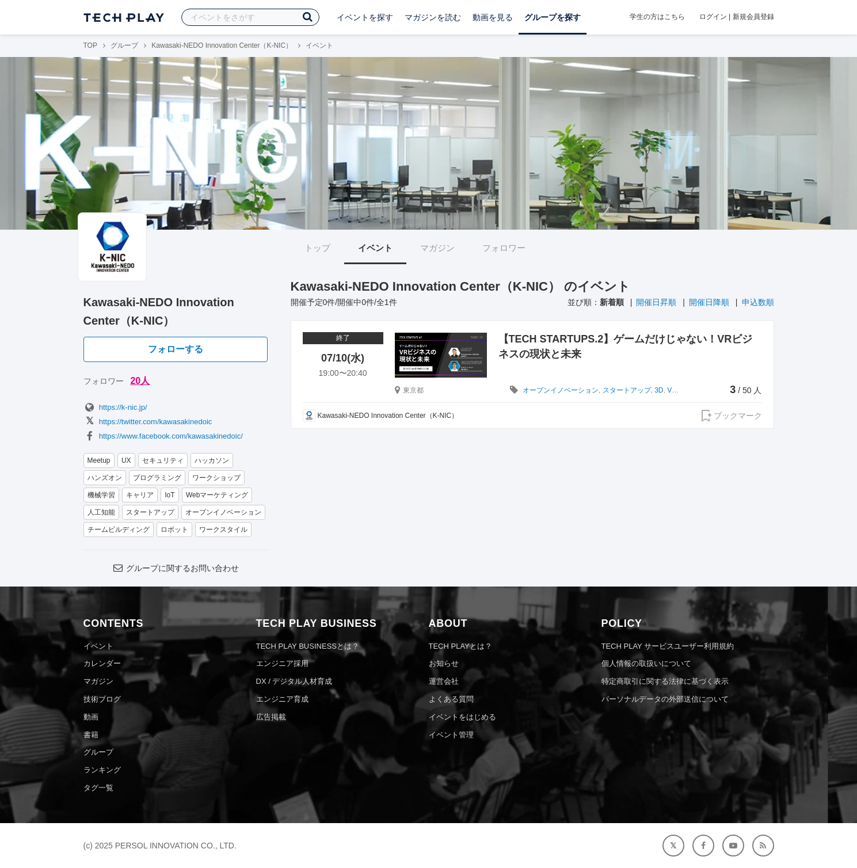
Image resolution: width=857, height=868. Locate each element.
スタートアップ (150, 512)
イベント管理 (451, 734)
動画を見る (493, 17)
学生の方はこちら (657, 17)
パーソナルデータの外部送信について (665, 699)
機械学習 (101, 495)
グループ (124, 45)
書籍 (90, 734)
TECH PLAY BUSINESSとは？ (307, 646)
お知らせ (444, 663)
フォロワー (503, 248)
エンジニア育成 (282, 699)
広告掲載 (271, 717)
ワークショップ (216, 478)
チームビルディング (118, 530)
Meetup (99, 460)
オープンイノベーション (223, 512)
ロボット (174, 530)
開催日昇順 (656, 302)
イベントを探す (365, 17)
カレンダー (102, 663)
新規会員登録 (753, 17)
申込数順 (758, 302)
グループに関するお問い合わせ (175, 568)
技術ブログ (102, 699)
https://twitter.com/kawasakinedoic (147, 421)
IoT (169, 495)
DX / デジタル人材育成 (294, 681)
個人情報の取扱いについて (646, 663)
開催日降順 (709, 302)
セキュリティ (163, 460)
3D (658, 390)
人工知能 (101, 512)
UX (126, 460)
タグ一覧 (98, 787)
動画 (90, 717)
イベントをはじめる (462, 717)
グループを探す (552, 17)
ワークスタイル (223, 530)
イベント (375, 248)
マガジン (437, 248)
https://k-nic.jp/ (115, 407)
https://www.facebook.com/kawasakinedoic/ (163, 436)
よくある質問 (451, 699)
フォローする (175, 349)
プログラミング (157, 478)
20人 (140, 381)
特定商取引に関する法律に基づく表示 (665, 681)
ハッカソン (212, 460)
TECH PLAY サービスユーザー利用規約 (667, 646)
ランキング (102, 770)
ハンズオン (104, 478)
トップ (317, 248)
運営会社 (444, 681)
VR (672, 390)
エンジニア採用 (282, 663)
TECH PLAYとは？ (460, 646)
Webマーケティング (217, 495)
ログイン (713, 17)
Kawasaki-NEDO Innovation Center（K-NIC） (221, 45)
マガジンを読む (433, 17)
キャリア (140, 495)
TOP (90, 45)
